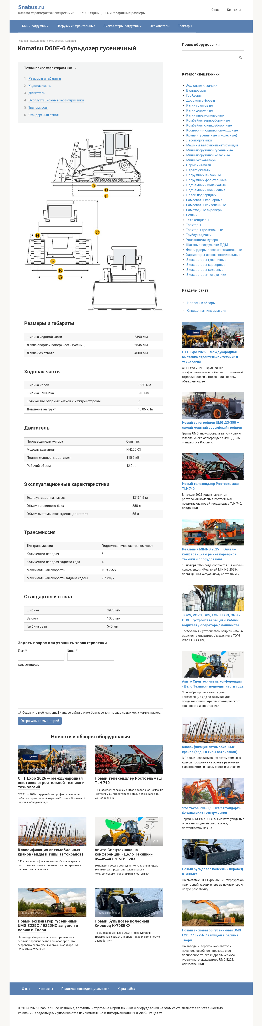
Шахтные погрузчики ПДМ (207, 245)
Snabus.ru (31, 7)
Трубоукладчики (199, 235)
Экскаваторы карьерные (205, 265)
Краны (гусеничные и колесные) (211, 135)
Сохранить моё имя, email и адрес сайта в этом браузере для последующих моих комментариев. (91, 712)
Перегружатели (198, 170)
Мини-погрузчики (35, 26)
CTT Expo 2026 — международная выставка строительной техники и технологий (51, 783)
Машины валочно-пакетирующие (212, 145)
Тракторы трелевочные (204, 230)
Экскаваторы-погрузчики (122, 26)
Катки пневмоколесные (205, 115)
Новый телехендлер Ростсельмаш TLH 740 (128, 780)
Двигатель (36, 93)
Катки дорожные (199, 110)
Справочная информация (206, 311)
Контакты (234, 10)
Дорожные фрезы (200, 100)
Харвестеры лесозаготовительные (213, 255)
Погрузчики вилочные (203, 175)
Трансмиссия (38, 108)
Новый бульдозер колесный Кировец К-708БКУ (122, 923)
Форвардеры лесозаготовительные (214, 250)
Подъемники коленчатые (206, 185)
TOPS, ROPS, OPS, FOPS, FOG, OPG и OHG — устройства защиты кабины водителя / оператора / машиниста (211, 620)
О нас (215, 10)
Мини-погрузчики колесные (208, 155)
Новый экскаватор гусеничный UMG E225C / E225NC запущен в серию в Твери (48, 925)
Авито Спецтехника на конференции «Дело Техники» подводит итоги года (124, 854)
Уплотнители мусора (202, 240)
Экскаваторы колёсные (205, 270)
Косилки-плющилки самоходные (212, 130)
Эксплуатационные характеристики (56, 100)
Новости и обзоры (201, 303)
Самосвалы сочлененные (206, 205)
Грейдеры (194, 95)
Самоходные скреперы (204, 210)
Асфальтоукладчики (201, 86)
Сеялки (191, 215)
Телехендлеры (197, 220)
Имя (22, 650)
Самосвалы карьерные (204, 200)
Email (72, 650)
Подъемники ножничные (205, 190)
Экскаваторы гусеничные (206, 260)
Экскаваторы (160, 26)
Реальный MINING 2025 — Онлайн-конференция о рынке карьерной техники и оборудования (209, 554)
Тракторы (185, 26)
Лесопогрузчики (199, 140)
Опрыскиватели (198, 165)
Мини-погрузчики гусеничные (209, 150)
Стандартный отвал (43, 115)
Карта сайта (126, 989)
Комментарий (28, 665)
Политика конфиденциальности (85, 989)
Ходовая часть (39, 86)
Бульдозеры (196, 90)
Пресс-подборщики (201, 195)
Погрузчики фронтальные (76, 26)
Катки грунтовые (199, 105)
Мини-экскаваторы (201, 160)
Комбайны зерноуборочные (208, 120)
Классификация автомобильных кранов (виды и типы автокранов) (50, 852)
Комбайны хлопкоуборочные (209, 125)
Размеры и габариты (44, 78)
